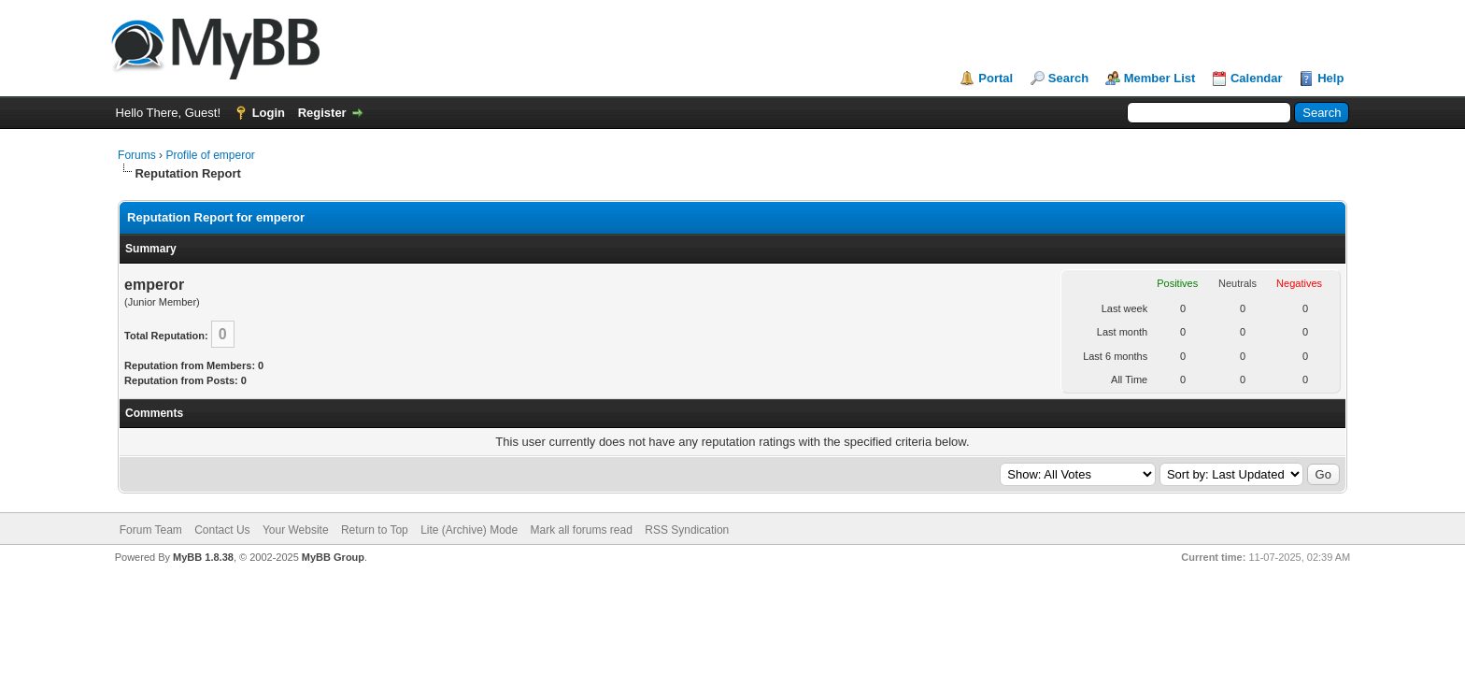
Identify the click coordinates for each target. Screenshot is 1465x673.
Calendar (1256, 78)
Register (322, 113)
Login (268, 113)
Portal (995, 78)
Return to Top (374, 530)
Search (1068, 78)
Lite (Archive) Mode (469, 530)
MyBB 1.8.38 (203, 557)
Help (1330, 78)
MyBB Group (333, 557)
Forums (137, 155)
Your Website (296, 530)
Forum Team (151, 530)
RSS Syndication (687, 530)
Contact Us (221, 530)
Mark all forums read (582, 530)
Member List (1160, 78)
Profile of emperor (209, 155)
